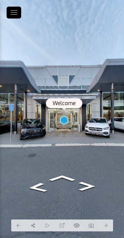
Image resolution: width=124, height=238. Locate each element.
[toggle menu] (14, 13)
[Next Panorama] (106, 225)
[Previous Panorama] (18, 225)
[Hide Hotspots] (76, 225)
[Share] (33, 225)
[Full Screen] (62, 225)
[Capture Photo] (91, 225)
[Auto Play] (47, 225)
